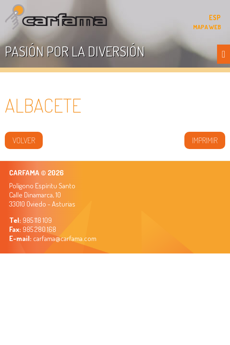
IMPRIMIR (205, 140)
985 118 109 (36, 220)
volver (23, 140)
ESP (214, 17)
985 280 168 (38, 229)
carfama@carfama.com (65, 238)
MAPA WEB (207, 27)
